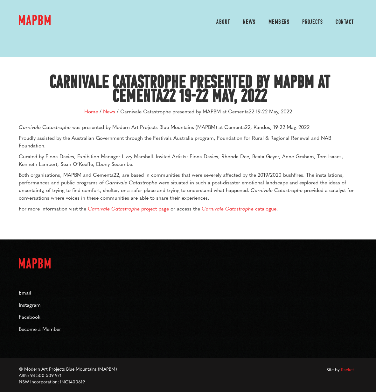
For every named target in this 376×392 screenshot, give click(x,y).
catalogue (239, 208)
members (279, 22)
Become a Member (40, 328)
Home (91, 111)
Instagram (30, 304)
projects (312, 22)
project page (128, 208)
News (249, 22)
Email (25, 292)
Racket (347, 369)
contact (345, 22)
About (223, 22)
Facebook (29, 316)
